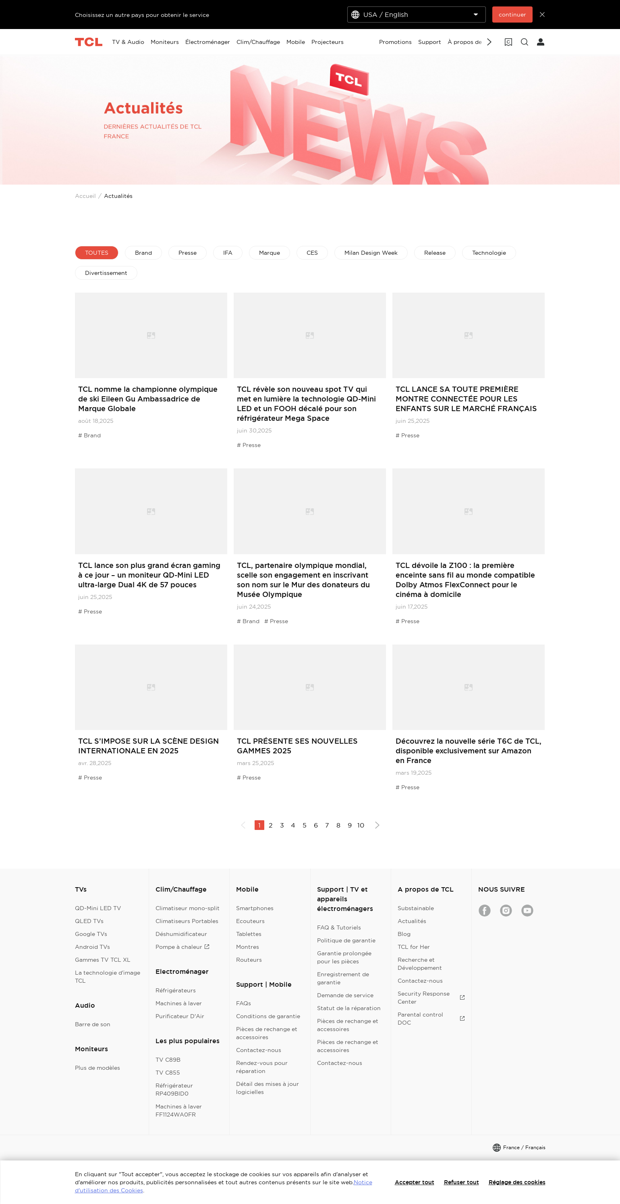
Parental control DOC (431, 1018)
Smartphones (255, 908)
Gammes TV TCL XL (103, 959)
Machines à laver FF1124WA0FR (179, 1110)
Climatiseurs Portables (187, 921)
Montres (247, 946)
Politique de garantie (346, 940)
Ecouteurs (250, 921)
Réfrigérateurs (176, 990)
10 (360, 825)
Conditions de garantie (268, 1016)
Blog (404, 934)
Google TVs (91, 934)
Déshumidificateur (181, 934)
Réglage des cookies (517, 1182)
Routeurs (249, 959)
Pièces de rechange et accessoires (266, 1033)
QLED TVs (89, 921)
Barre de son (92, 1024)
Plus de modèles (97, 1067)
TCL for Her (414, 946)
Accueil (85, 196)
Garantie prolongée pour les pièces (344, 957)
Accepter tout (414, 1182)
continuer (512, 14)
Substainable (416, 908)
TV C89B (168, 1059)
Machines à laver (179, 1003)
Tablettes (248, 934)
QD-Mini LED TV (98, 908)
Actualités (412, 921)
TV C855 (168, 1072)
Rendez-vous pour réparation (262, 1067)
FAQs (243, 1003)
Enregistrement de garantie (343, 978)
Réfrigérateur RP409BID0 (174, 1089)
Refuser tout (461, 1182)
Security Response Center (431, 997)
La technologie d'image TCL (107, 976)
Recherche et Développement (420, 963)
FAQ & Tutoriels (339, 927)
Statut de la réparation (349, 1008)
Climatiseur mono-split (188, 908)
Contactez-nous (258, 1050)
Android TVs (92, 946)
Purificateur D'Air (180, 1016)
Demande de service (345, 995)
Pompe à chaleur (182, 946)
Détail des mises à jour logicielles (267, 1088)
